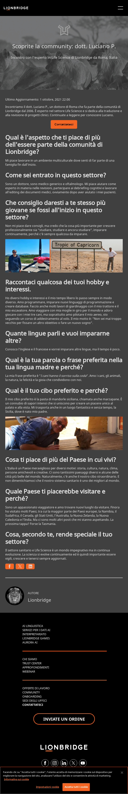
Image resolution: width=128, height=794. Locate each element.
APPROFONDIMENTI (35, 667)
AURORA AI (29, 642)
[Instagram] (54, 763)
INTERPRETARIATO (34, 634)
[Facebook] (45, 763)
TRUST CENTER (31, 663)
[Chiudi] (122, 772)
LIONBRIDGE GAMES (36, 638)
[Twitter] (73, 763)
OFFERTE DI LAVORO (36, 688)
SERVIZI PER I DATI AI (36, 630)
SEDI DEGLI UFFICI (34, 700)
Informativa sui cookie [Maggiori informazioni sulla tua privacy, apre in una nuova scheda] (16, 779)
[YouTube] (83, 763)
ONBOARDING (32, 696)
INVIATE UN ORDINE (64, 719)
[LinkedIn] (64, 763)
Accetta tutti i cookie (76, 787)
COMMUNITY (31, 692)
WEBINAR (28, 671)
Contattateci (63, 124)
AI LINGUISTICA (32, 626)
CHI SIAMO (29, 659)
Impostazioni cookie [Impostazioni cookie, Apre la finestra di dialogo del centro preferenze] (47, 787)
